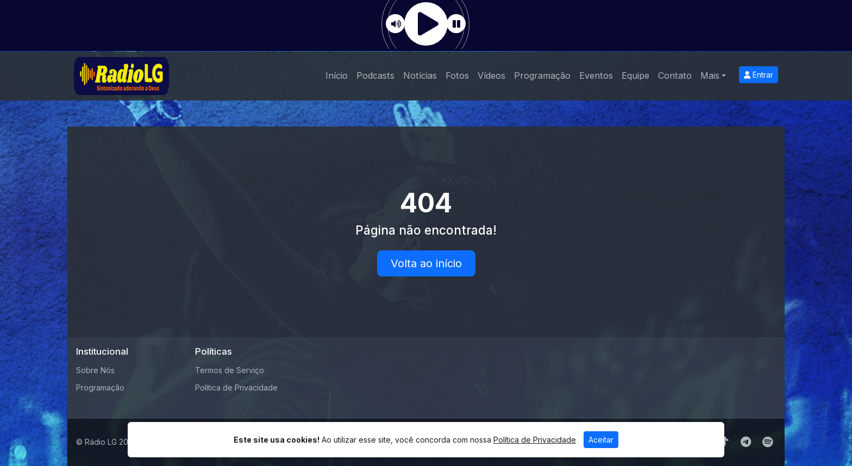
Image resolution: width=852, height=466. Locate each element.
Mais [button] (709, 75)
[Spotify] (767, 442)
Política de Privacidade (236, 387)
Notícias (420, 75)
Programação (542, 75)
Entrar (758, 74)
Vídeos (491, 75)
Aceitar (600, 439)
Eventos (596, 75)
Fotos (457, 75)
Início (336, 75)
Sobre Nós (95, 370)
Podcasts (375, 75)
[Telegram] (746, 442)
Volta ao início (426, 263)
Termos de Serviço (229, 370)
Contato (675, 75)
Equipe (635, 75)
